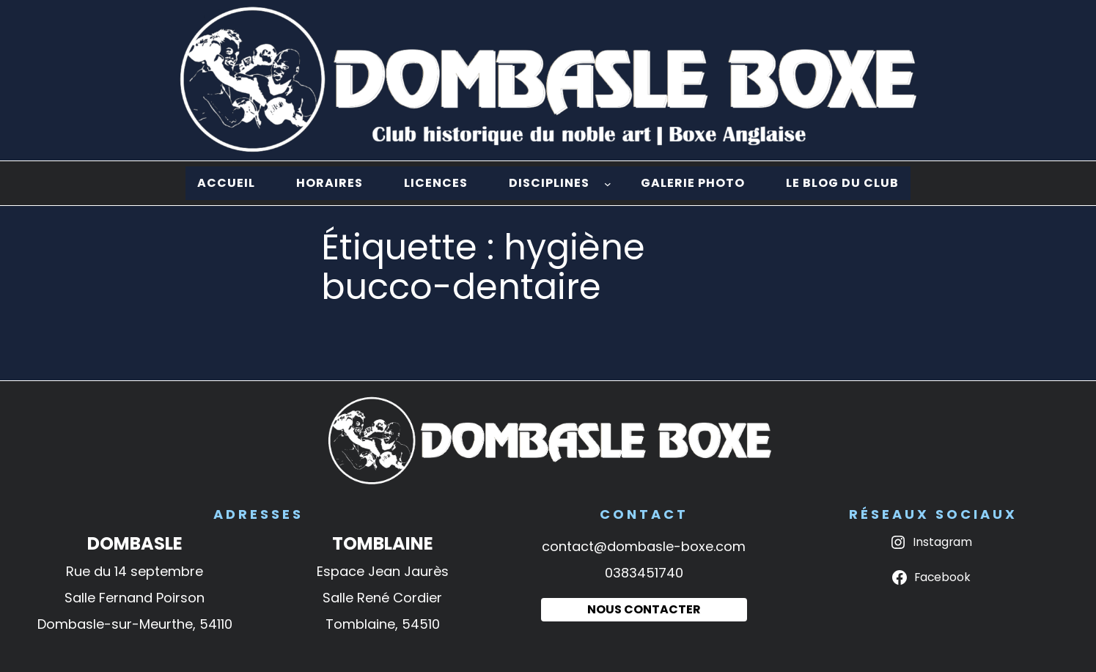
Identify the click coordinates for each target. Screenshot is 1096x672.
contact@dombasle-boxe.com (644, 546)
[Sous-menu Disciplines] (607, 183)
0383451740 (644, 573)
